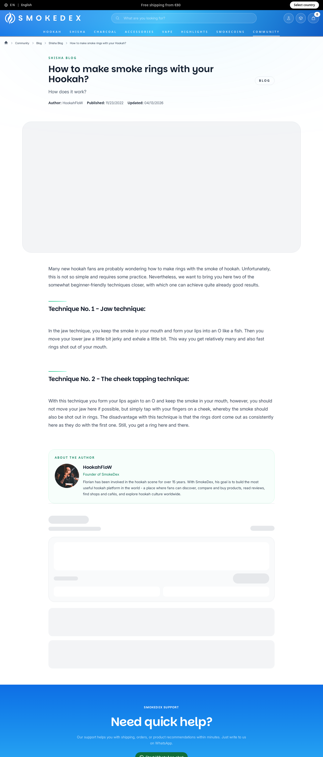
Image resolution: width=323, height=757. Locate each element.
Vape (167, 32)
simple (116, 277)
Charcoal (105, 32)
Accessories (139, 32)
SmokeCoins (231, 32)
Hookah (52, 32)
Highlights (194, 32)
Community (266, 32)
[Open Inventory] (301, 18)
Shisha (78, 32)
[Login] (289, 18)
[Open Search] (184, 18)
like (234, 339)
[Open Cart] (313, 18)
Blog (41, 43)
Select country (304, 5)
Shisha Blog (58, 43)
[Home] (44, 18)
